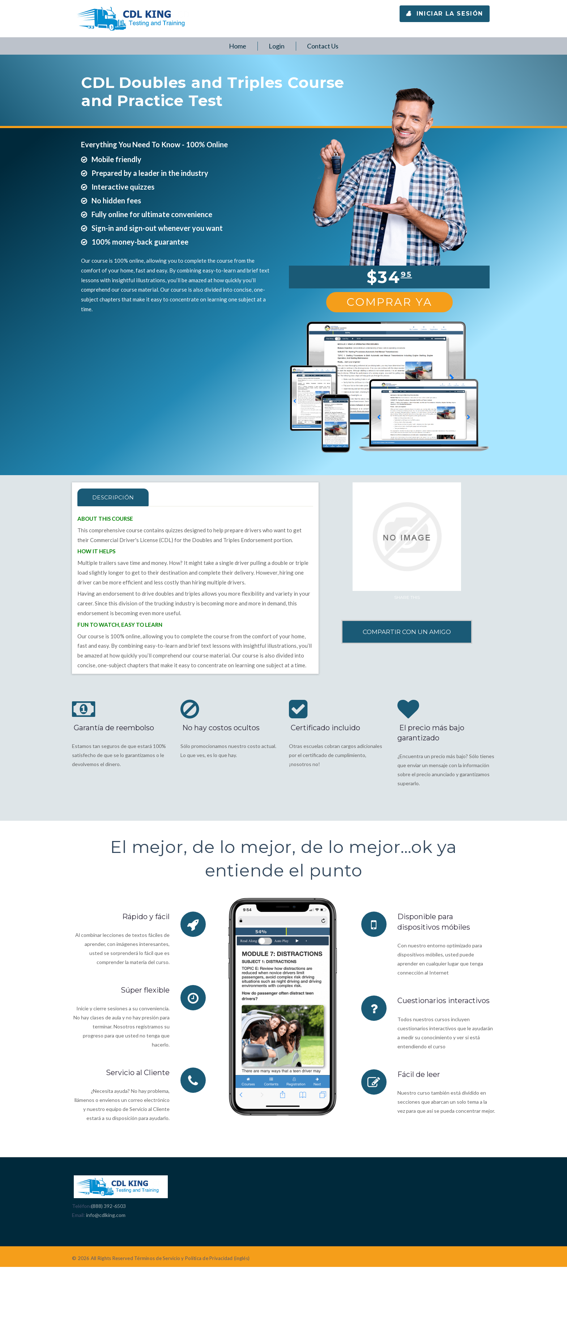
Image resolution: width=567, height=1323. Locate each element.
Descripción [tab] (114, 497)
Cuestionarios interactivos (444, 1000)
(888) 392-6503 (108, 1206)
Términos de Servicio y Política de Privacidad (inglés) (192, 1258)
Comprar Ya (389, 302)
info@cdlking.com (105, 1215)
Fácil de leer (418, 1073)
